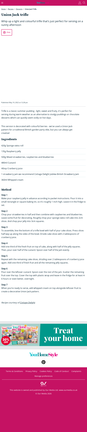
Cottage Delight (27, 302)
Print (8, 32)
